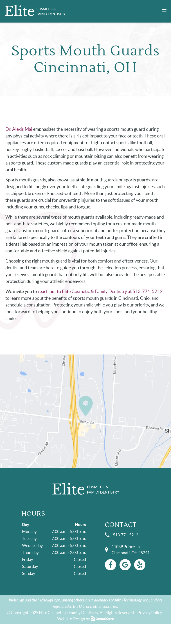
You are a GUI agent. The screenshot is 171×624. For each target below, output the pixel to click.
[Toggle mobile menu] (164, 11)
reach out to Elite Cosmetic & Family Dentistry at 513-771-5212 (100, 291)
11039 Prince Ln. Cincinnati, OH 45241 (127, 549)
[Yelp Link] (139, 564)
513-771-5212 (121, 535)
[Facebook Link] (110, 564)
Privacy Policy (149, 612)
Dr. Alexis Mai (18, 129)
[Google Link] (125, 564)
